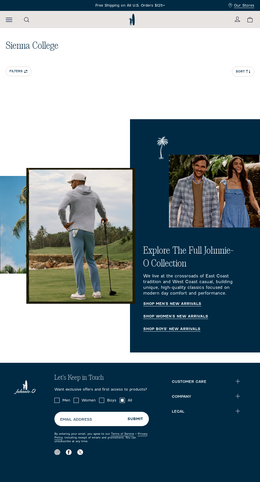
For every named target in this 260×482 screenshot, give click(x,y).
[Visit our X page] (80, 452)
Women (89, 400)
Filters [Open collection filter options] (18, 71)
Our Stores (241, 5)
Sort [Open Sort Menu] (243, 71)
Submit (135, 419)
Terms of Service (122, 433)
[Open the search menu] (26, 20)
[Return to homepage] (132, 19)
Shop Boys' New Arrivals (171, 329)
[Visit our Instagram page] (57, 452)
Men (66, 400)
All (130, 400)
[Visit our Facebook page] (69, 452)
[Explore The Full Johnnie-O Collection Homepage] (130, 235)
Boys (111, 400)
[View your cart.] (250, 19)
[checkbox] (57, 400)
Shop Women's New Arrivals (175, 316)
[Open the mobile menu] (9, 19)
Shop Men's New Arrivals (172, 304)
